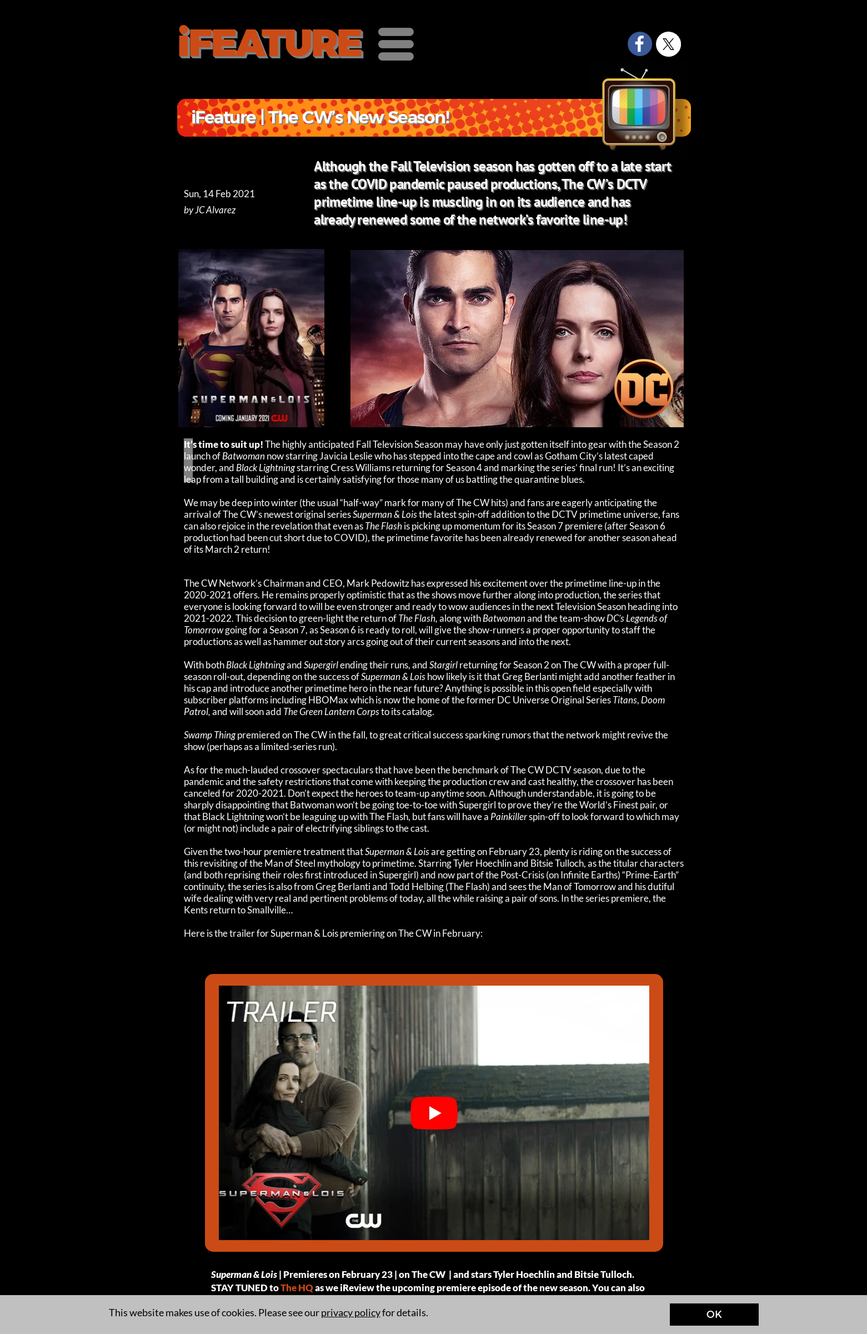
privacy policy (350, 1312)
